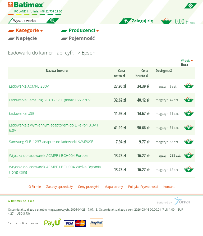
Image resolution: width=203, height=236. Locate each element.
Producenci (82, 30)
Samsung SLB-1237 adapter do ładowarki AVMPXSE (51, 141)
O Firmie (35, 186)
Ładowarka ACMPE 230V (29, 86)
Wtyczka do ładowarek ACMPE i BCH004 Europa (48, 155)
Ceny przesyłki (88, 186)
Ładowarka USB (22, 113)
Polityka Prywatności (143, 186)
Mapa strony (113, 186)
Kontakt (168, 186)
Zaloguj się (142, 21)
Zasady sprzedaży (59, 186)
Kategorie (27, 30)
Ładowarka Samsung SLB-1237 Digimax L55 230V (49, 99)
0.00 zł (185, 21)
